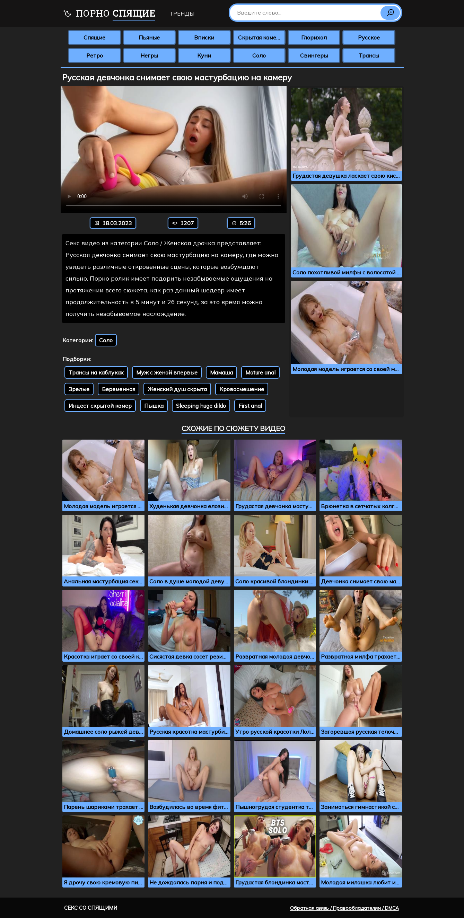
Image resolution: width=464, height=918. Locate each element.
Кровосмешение (241, 389)
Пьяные (149, 37)
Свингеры (314, 55)
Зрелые (79, 389)
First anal (250, 405)
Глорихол (314, 37)
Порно (109, 14)
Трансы (369, 55)
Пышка (154, 405)
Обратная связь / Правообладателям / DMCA (344, 908)
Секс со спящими (90, 907)
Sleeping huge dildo (201, 405)
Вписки (204, 37)
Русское (369, 37)
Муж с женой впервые (167, 372)
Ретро (94, 55)
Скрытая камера (260, 37)
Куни (204, 55)
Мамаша (221, 372)
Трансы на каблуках (96, 372)
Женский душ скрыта (177, 389)
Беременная (118, 389)
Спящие (94, 37)
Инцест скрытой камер (100, 405)
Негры (149, 55)
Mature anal (260, 372)
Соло (259, 55)
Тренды (181, 13)
